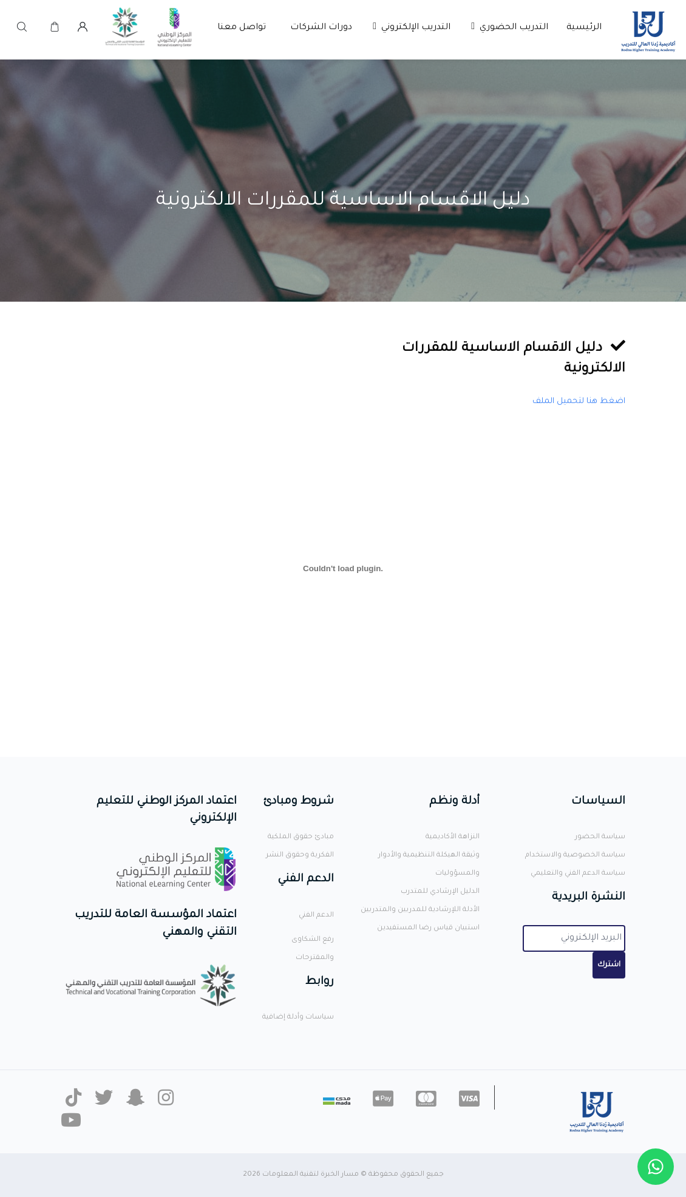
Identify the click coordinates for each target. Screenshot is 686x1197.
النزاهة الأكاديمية (453, 837)
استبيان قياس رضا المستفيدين (428, 928)
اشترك (608, 965)
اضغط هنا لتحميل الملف (578, 401)
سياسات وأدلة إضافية (298, 1018)
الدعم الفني (316, 916)
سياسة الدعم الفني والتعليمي (578, 874)
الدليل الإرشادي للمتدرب (440, 892)
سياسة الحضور (600, 837)
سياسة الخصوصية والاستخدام (575, 856)
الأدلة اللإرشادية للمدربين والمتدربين (420, 910)
